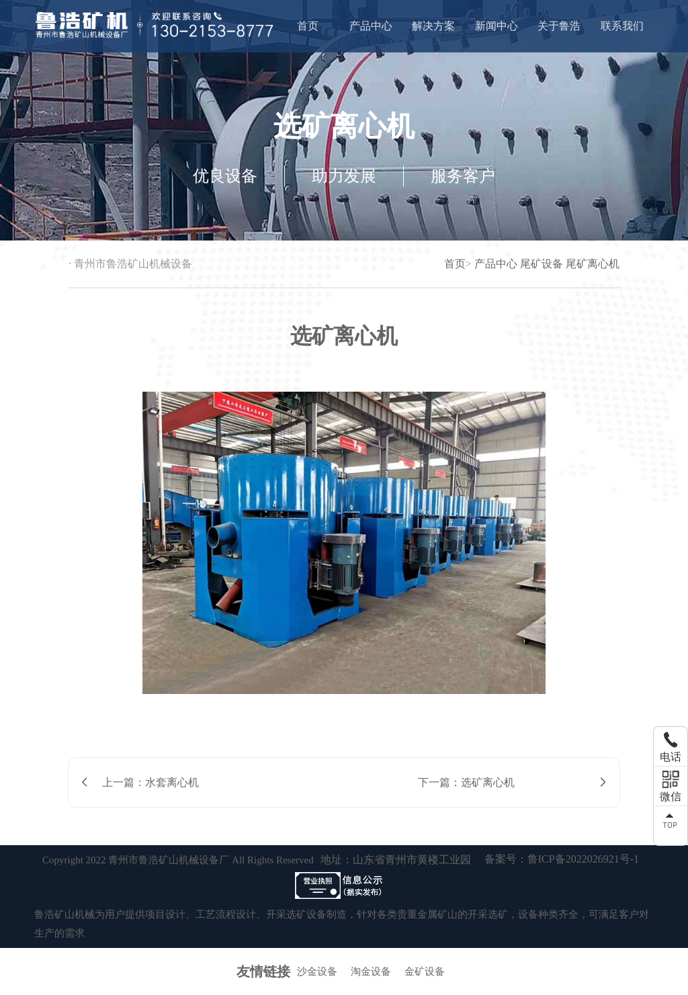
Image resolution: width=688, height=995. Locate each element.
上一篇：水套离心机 (150, 782)
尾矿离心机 (592, 263)
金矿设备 (424, 971)
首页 (307, 26)
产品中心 (370, 26)
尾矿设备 (541, 263)
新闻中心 (496, 26)
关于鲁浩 (559, 26)
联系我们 (622, 26)
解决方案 (433, 26)
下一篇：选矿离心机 (466, 782)
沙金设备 (317, 971)
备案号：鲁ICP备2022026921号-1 (561, 859)
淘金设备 (371, 971)
